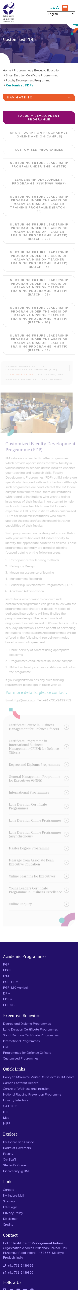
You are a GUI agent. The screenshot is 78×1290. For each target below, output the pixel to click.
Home (7, 70)
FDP (6, 1047)
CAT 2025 (10, 1106)
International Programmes (21, 1041)
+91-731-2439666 (20, 1265)
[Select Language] (61, 13)
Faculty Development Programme (28, 80)
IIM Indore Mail (13, 1195)
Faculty (8, 1154)
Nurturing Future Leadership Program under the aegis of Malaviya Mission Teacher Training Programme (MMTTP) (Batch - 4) (39, 259)
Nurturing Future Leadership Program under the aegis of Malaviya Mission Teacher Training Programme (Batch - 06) (39, 204)
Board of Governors (17, 1148)
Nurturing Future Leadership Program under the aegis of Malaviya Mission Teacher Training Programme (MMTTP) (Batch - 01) (39, 343)
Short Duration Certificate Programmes (32, 75)
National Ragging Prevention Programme (32, 1094)
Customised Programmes (39, 149)
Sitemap (9, 1201)
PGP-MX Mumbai (15, 988)
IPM (6, 976)
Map (6, 1118)
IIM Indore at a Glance (18, 1142)
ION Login (10, 1207)
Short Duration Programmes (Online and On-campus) (39, 134)
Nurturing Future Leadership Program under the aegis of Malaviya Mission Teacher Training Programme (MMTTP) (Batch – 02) (39, 315)
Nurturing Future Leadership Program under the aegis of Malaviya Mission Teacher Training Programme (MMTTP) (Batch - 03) (39, 287)
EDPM (7, 999)
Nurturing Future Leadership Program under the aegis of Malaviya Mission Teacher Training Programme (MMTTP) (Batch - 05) (39, 232)
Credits (8, 1224)
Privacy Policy (13, 1213)
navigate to (39, 97)
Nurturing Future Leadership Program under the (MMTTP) (39, 164)
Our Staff (9, 1159)
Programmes (22, 70)
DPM (6, 993)
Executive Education (47, 70)
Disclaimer (10, 1219)
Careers (8, 1190)
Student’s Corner (15, 1165)
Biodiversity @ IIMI (16, 1171)
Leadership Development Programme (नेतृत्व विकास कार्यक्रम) (39, 181)
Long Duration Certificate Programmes (30, 1029)
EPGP (7, 970)
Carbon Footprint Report (20, 1083)
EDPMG (9, 1005)
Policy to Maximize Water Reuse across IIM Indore (39, 1077)
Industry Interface (15, 1100)
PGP (6, 964)
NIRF (6, 1123)
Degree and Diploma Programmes (27, 1024)
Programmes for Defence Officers (27, 1053)
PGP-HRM (10, 982)
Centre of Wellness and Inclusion (26, 1089)
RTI (5, 1112)
